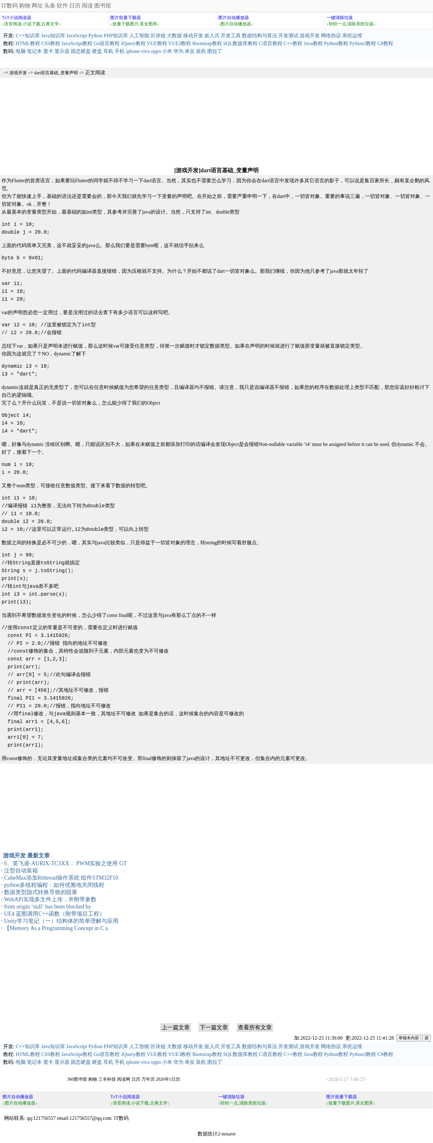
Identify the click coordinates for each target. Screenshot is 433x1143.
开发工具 (231, 35)
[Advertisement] (217, 122)
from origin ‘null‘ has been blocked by (47, 906)
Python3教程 (362, 43)
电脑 (21, 51)
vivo (145, 51)
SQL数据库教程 (240, 43)
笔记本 (34, 51)
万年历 (148, 1079)
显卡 (48, 51)
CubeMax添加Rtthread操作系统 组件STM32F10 (61, 878)
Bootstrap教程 (207, 43)
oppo (156, 51)
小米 (167, 51)
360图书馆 (77, 1079)
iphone (133, 51)
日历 (74, 6)
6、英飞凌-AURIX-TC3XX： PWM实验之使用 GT (65, 863)
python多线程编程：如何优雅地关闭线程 (54, 885)
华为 (178, 51)
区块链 (158, 35)
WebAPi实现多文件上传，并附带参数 (50, 899)
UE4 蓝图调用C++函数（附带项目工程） (54, 914)
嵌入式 (211, 35)
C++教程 (293, 43)
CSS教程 (50, 43)
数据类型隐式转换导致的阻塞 (40, 892)
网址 (37, 6)
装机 (201, 51)
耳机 (108, 51)
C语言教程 (270, 43)
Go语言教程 (107, 43)
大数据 (174, 35)
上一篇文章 (176, 1027)
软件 (62, 6)
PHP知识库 (116, 35)
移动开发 (193, 35)
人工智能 (139, 35)
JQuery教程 (133, 43)
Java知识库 (53, 35)
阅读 (87, 6)
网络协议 (331, 35)
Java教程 (313, 43)
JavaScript (76, 35)
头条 (49, 6)
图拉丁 (214, 51)
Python (95, 35)
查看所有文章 (255, 1027)
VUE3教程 (179, 43)
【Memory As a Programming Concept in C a (56, 928)
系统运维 (352, 35)
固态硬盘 (81, 51)
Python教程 (336, 43)
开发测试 (288, 35)
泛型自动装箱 (21, 870)
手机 (120, 51)
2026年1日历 (168, 1079)
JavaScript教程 (76, 43)
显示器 (62, 51)
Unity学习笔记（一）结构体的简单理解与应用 (61, 921)
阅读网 (123, 1079)
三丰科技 (107, 1079)
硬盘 (97, 51)
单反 (190, 51)
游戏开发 (310, 35)
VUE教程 (157, 43)
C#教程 (385, 43)
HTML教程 (28, 43)
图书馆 (102, 6)
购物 (24, 6)
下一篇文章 (214, 1027)
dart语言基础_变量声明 (56, 72)
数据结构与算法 (259, 35)
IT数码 (9, 6)
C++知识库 (28, 35)
